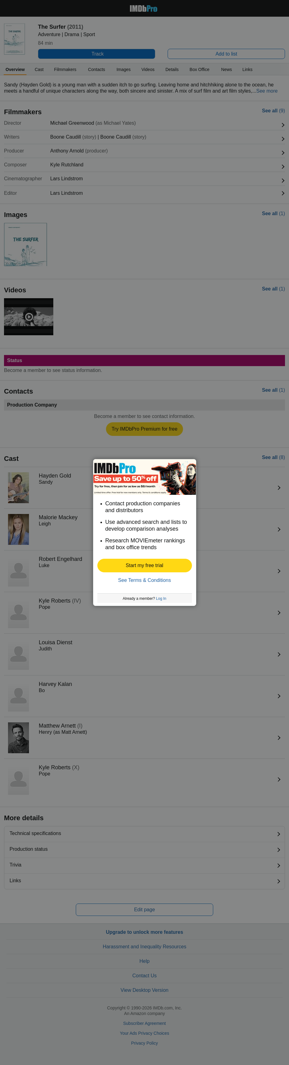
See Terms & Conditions (144, 580)
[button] (145, 565)
